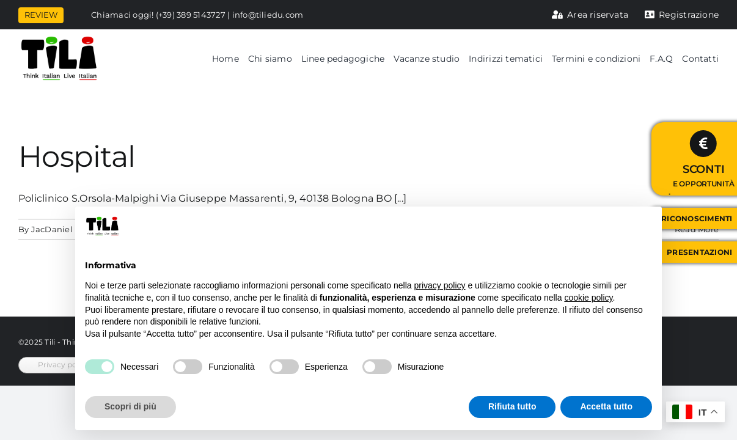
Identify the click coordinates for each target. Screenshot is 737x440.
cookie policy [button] (588, 297)
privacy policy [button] (440, 285)
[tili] (59, 40)
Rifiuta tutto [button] (512, 406)
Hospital (76, 156)
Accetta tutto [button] (606, 406)
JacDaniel (52, 229)
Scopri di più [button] (130, 406)
